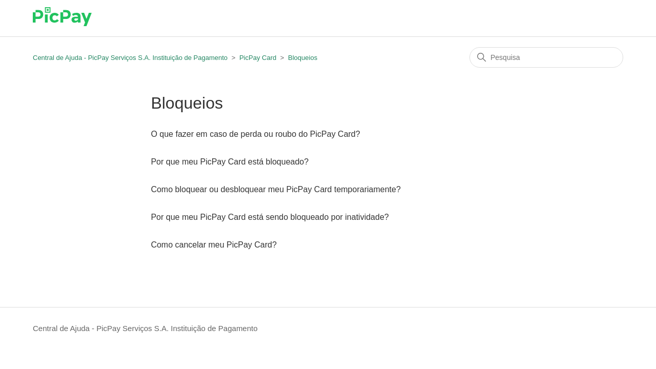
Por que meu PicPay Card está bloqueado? (230, 161)
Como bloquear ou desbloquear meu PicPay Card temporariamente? (275, 189)
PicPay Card (257, 57)
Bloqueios (302, 57)
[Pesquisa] (546, 57)
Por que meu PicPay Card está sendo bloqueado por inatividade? (269, 217)
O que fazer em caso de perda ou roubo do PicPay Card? (255, 134)
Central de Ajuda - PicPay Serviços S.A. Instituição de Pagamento (130, 57)
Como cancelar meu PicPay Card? (213, 244)
